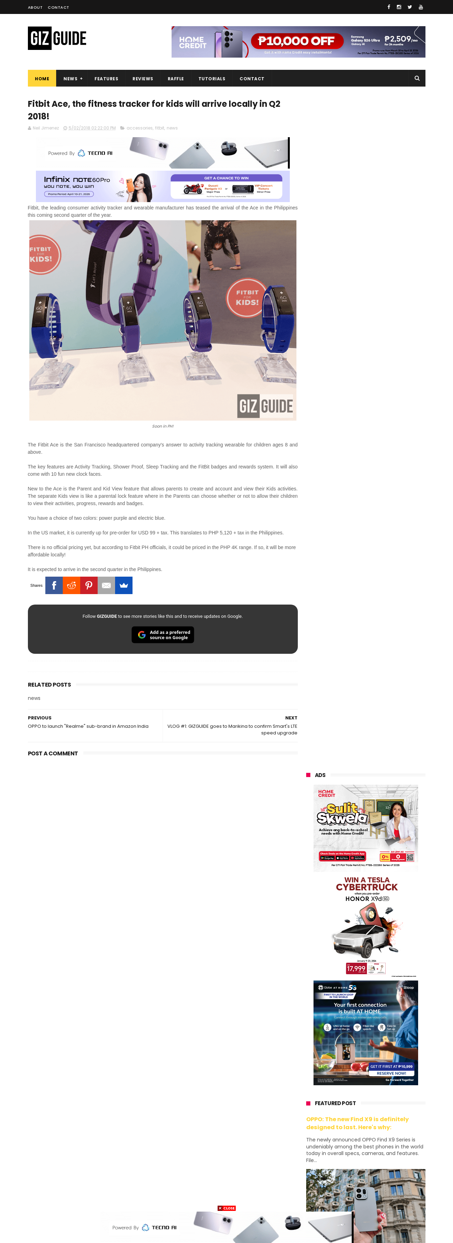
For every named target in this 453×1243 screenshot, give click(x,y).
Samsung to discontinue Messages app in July (374, 868)
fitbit (159, 128)
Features (106, 79)
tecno (385, 1095)
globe (308, 1082)
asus (387, 1069)
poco (307, 1121)
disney (309, 1186)
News (70, 79)
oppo (307, 1056)
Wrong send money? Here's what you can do (378, 932)
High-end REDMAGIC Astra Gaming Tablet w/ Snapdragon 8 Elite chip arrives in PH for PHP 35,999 (383, 738)
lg (380, 1082)
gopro (379, 1186)
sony (348, 1095)
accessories (140, 128)
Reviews (143, 79)
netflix (309, 1134)
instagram (313, 1173)
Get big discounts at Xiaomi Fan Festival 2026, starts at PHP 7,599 (383, 671)
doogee (362, 1147)
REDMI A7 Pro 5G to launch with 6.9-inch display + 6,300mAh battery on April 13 (382, 967)
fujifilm (345, 1121)
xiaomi (348, 1056)
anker (355, 1173)
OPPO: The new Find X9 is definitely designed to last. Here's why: (357, 451)
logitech (311, 1160)
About (35, 7)
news (172, 128)
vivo (387, 1056)
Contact (58, 7)
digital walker (316, 1147)
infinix (345, 1082)
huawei (310, 1043)
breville (343, 1198)
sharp (383, 1121)
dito (341, 1108)
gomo (390, 1173)
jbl (344, 1160)
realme (309, 1069)
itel (378, 1134)
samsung (357, 1043)
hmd (345, 1186)
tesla (307, 1198)
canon (344, 1134)
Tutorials (211, 79)
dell (374, 1160)
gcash (376, 1108)
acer (306, 1108)
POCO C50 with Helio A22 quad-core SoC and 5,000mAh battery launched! (384, 703)
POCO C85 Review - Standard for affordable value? (380, 900)
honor (350, 1069)
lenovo (309, 1095)
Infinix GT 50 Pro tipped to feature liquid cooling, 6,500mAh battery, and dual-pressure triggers (384, 807)
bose (377, 1198)
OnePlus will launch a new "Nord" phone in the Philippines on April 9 (381, 840)
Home (42, 79)
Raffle (175, 79)
